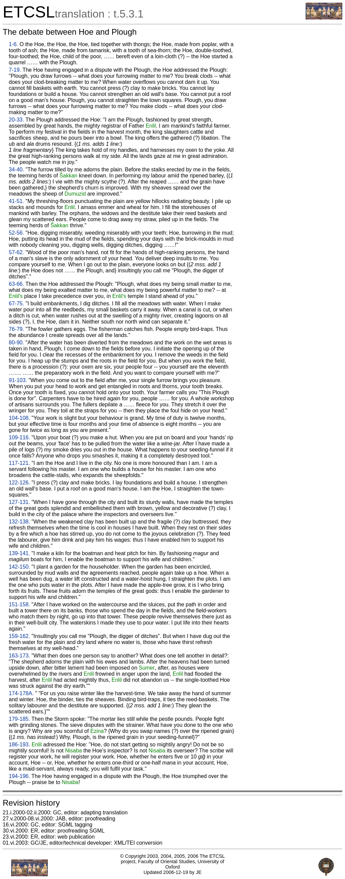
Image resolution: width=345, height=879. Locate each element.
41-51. (16, 201)
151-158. (19, 604)
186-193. (19, 744)
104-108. (19, 418)
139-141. (19, 553)
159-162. (19, 636)
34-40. (16, 169)
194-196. (19, 776)
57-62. (16, 252)
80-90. (16, 342)
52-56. (16, 233)
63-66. (16, 284)
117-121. (19, 463)
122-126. (19, 482)
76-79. (16, 329)
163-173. (19, 655)
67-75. (16, 303)
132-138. (19, 522)
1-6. (13, 44)
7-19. (15, 70)
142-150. (19, 567)
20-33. (16, 120)
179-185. (19, 719)
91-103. (18, 380)
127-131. (19, 502)
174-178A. (21, 693)
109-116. (19, 437)
